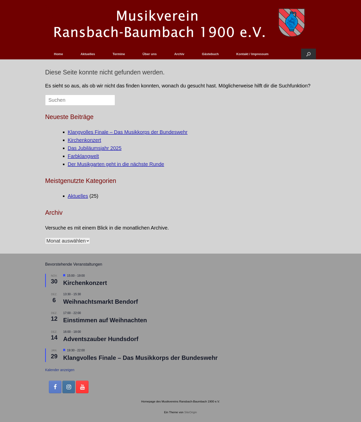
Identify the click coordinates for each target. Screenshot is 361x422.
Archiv (179, 54)
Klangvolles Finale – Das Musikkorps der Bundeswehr (128, 132)
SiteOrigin (190, 412)
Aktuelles (87, 54)
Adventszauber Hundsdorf (100, 339)
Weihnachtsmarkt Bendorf (100, 301)
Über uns (150, 54)
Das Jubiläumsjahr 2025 (95, 148)
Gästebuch (210, 54)
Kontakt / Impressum (252, 54)
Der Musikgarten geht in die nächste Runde (116, 164)
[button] (308, 54)
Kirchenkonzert (84, 140)
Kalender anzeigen (59, 370)
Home (58, 54)
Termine (119, 54)
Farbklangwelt (83, 156)
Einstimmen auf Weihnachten (105, 320)
